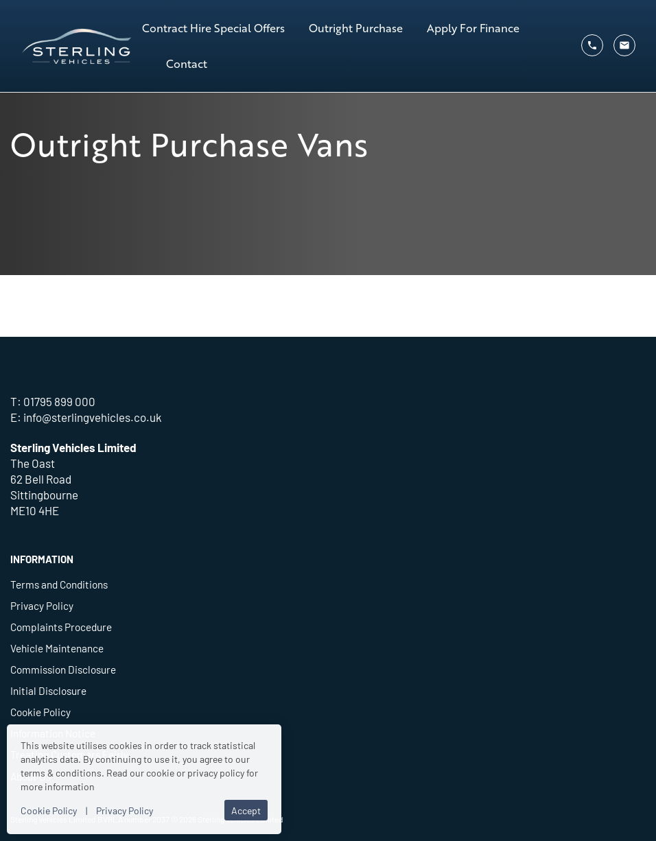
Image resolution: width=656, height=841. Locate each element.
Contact (186, 63)
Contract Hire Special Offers (213, 28)
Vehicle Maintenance (57, 647)
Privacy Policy (41, 605)
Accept (246, 810)
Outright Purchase (356, 28)
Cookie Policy (40, 711)
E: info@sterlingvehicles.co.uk (86, 417)
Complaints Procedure (61, 626)
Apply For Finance (473, 28)
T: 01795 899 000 (52, 401)
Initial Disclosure (48, 690)
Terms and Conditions (59, 584)
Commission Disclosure (63, 669)
